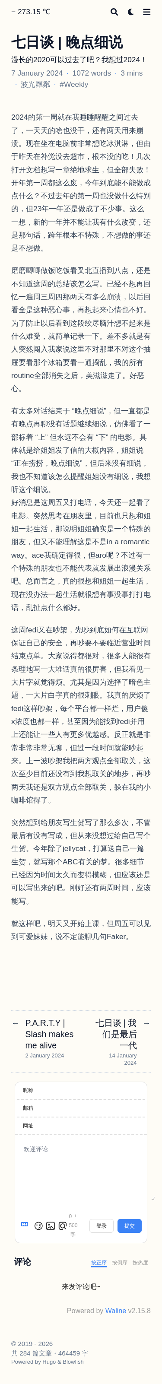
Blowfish (73, 1362)
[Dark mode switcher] (131, 12)
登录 (101, 1226)
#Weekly (74, 84)
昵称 (28, 1090)
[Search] (114, 12)
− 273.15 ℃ (30, 11)
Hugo (49, 1362)
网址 (28, 1126)
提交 (129, 1226)
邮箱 (28, 1108)
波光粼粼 (35, 84)
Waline (115, 1310)
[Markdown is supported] (26, 1226)
